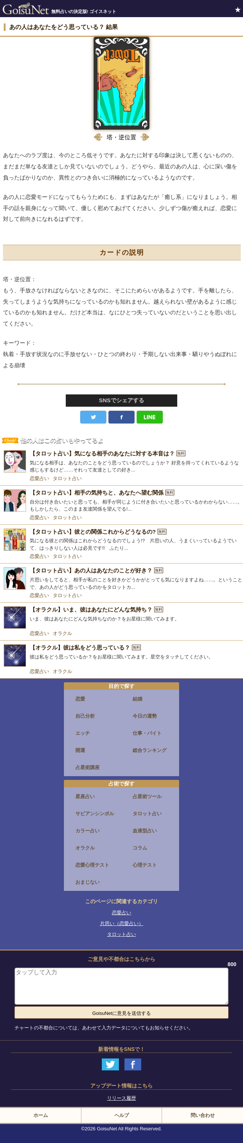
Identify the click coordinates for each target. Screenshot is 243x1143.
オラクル (62, 633)
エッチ (82, 733)
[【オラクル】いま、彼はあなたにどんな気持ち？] (121, 617)
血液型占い (145, 831)
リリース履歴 (121, 1098)
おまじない (87, 882)
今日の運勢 (145, 716)
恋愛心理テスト (92, 865)
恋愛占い (39, 478)
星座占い (85, 796)
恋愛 (80, 699)
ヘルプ (121, 1115)
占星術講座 (87, 767)
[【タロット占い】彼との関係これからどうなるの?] (121, 540)
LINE (150, 417)
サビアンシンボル (94, 813)
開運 (80, 750)
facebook (121, 417)
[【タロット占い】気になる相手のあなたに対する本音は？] (121, 462)
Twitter (93, 417)
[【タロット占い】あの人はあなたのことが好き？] (121, 579)
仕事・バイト (147, 733)
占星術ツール (147, 796)
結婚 (137, 699)
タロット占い (67, 478)
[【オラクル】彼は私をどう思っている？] (121, 655)
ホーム (40, 1115)
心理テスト (145, 865)
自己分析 (85, 716)
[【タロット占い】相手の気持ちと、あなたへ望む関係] (121, 501)
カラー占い (87, 831)
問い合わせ (203, 1115)
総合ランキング (149, 750)
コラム (140, 848)
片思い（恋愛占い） (121, 923)
